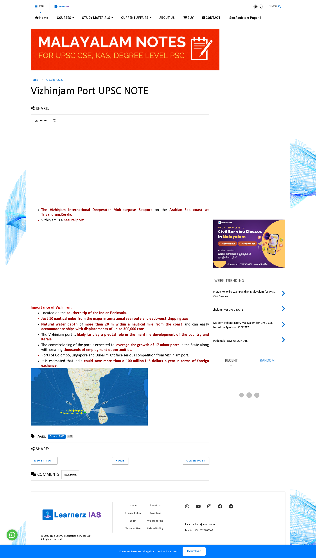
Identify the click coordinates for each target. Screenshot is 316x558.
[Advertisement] (67, 159)
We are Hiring (155, 521)
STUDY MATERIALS (97, 18)
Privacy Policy (133, 513)
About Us (155, 505)
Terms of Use (133, 528)
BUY (188, 18)
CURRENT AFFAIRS (136, 18)
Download (194, 551)
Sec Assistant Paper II (245, 18)
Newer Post (44, 461)
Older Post (195, 461)
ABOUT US (167, 18)
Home (41, 18)
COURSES (65, 18)
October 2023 (54, 80)
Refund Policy (155, 528)
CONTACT (211, 18)
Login (133, 521)
